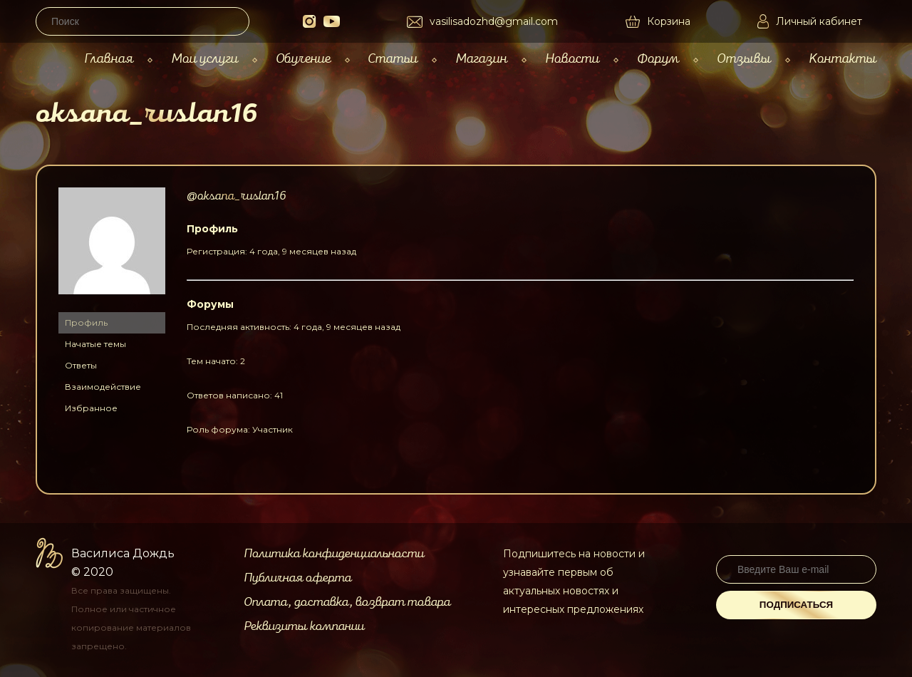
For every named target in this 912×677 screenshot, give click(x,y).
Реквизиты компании (304, 626)
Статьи (393, 59)
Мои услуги (204, 59)
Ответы (81, 365)
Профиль (86, 322)
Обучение (303, 59)
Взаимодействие (103, 386)
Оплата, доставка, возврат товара (347, 602)
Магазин (481, 59)
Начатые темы (95, 343)
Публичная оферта (297, 578)
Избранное (91, 408)
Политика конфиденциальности (334, 553)
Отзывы (744, 59)
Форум (658, 59)
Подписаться (796, 604)
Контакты (842, 59)
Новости (572, 59)
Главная (108, 59)
